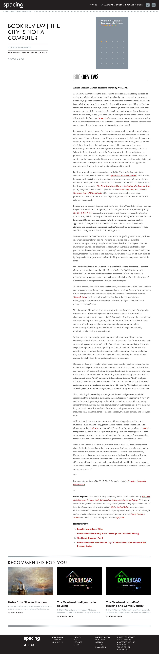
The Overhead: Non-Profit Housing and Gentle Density (124, 604)
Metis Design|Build (119, 507)
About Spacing (124, 639)
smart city (103, 118)
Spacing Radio (66, 616)
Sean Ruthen (17, 613)
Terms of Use (123, 647)
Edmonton (100, 647)
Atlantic (99, 644)
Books (119, 5)
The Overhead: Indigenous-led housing (77, 604)
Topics (95, 5)
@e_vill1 (120, 517)
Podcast (129, 5)
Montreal (100, 639)
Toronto (56, 639)
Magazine (108, 5)
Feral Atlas (94, 428)
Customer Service (126, 637)
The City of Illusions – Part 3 (90, 538)
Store (140, 5)
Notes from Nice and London (27, 602)
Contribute (123, 644)
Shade (145, 428)
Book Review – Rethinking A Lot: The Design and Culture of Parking (108, 533)
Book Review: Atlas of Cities (90, 529)
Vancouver (57, 642)
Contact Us (123, 649)
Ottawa (99, 642)
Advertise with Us (126, 642)
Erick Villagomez (21, 47)
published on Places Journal (124, 175)
